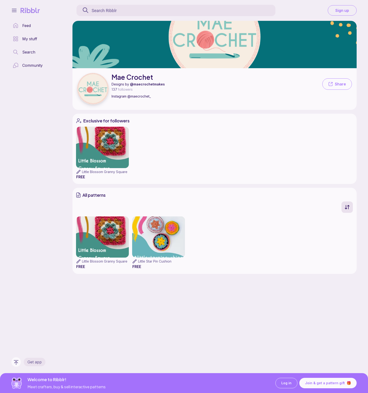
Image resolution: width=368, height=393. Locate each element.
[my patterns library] (25, 39)
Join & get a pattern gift (328, 383)
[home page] (22, 25)
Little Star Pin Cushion (154, 261)
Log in (286, 383)
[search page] (24, 52)
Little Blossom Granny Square (104, 172)
